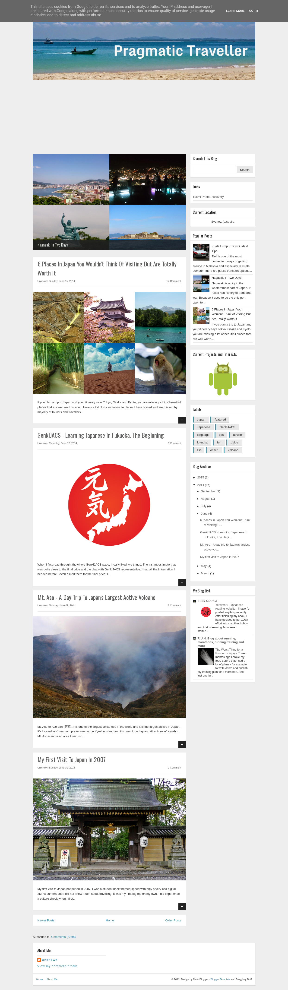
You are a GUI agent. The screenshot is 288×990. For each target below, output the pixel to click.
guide (234, 442)
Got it (253, 11)
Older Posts (173, 920)
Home (110, 920)
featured (220, 419)
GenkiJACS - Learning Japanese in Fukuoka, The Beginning (101, 435)
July (204, 506)
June (204, 513)
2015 (201, 477)
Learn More (235, 11)
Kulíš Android (207, 601)
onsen (214, 450)
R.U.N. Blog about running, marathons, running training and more (221, 642)
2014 (201, 485)
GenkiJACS (227, 427)
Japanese (203, 427)
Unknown (50, 960)
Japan (201, 419)
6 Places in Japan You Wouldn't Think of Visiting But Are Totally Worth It (231, 314)
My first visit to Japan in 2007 (72, 759)
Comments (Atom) (63, 937)
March (205, 573)
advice (237, 434)
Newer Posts (46, 920)
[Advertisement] (144, 116)
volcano (233, 450)
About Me (52, 979)
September (208, 491)
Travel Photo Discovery (208, 197)
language (203, 434)
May (204, 566)
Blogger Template (220, 979)
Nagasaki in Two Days (53, 245)
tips (221, 434)
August (206, 498)
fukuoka (202, 442)
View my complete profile (57, 966)
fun (219, 442)
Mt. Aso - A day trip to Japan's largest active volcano (96, 597)
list (199, 450)
